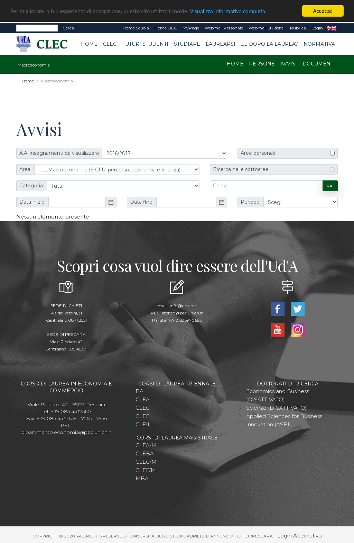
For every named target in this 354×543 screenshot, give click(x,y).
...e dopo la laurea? (269, 44)
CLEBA (145, 453)
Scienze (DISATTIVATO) (276, 407)
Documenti (318, 63)
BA (139, 391)
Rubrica (298, 27)
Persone (262, 63)
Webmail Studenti (267, 27)
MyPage (191, 27)
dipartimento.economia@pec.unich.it (66, 432)
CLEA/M (146, 445)
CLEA (143, 399)
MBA (142, 478)
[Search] (37, 27)
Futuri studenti (145, 44)
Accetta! (323, 10)
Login (317, 27)
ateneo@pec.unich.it (182, 312)
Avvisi (288, 63)
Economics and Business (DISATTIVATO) (277, 395)
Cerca (68, 27)
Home (89, 44)
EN (332, 27)
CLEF (142, 415)
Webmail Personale (224, 27)
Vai (330, 185)
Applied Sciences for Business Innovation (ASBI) (284, 419)
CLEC (110, 44)
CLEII (142, 424)
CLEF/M (146, 469)
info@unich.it (183, 305)
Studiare (187, 44)
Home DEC (166, 27)
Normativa (319, 44)
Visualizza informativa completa (228, 11)
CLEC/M (146, 461)
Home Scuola (136, 27)
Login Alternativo (299, 535)
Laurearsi (220, 44)
